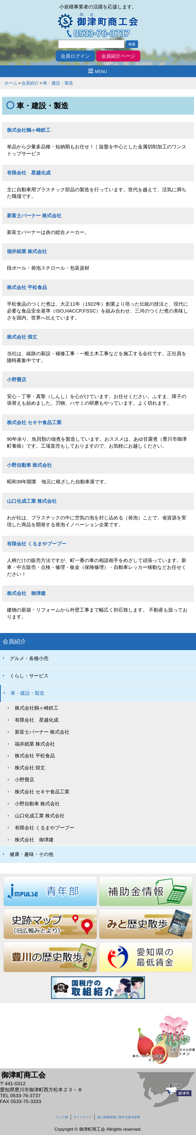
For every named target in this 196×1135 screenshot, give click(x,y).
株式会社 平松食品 (27, 287)
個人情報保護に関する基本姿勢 (118, 1117)
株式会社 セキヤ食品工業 (34, 422)
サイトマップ (83, 1117)
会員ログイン (75, 56)
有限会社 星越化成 (29, 172)
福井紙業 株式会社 (27, 251)
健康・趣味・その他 (31, 854)
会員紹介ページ (118, 56)
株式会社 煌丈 (22, 337)
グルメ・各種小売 (29, 658)
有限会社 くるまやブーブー (36, 543)
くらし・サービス (29, 675)
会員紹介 (30, 83)
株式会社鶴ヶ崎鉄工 (29, 130)
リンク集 (62, 1117)
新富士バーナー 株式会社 (34, 215)
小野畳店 (16, 379)
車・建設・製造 (58, 83)
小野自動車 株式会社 (29, 465)
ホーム (10, 83)
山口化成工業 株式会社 (32, 501)
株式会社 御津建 (26, 593)
